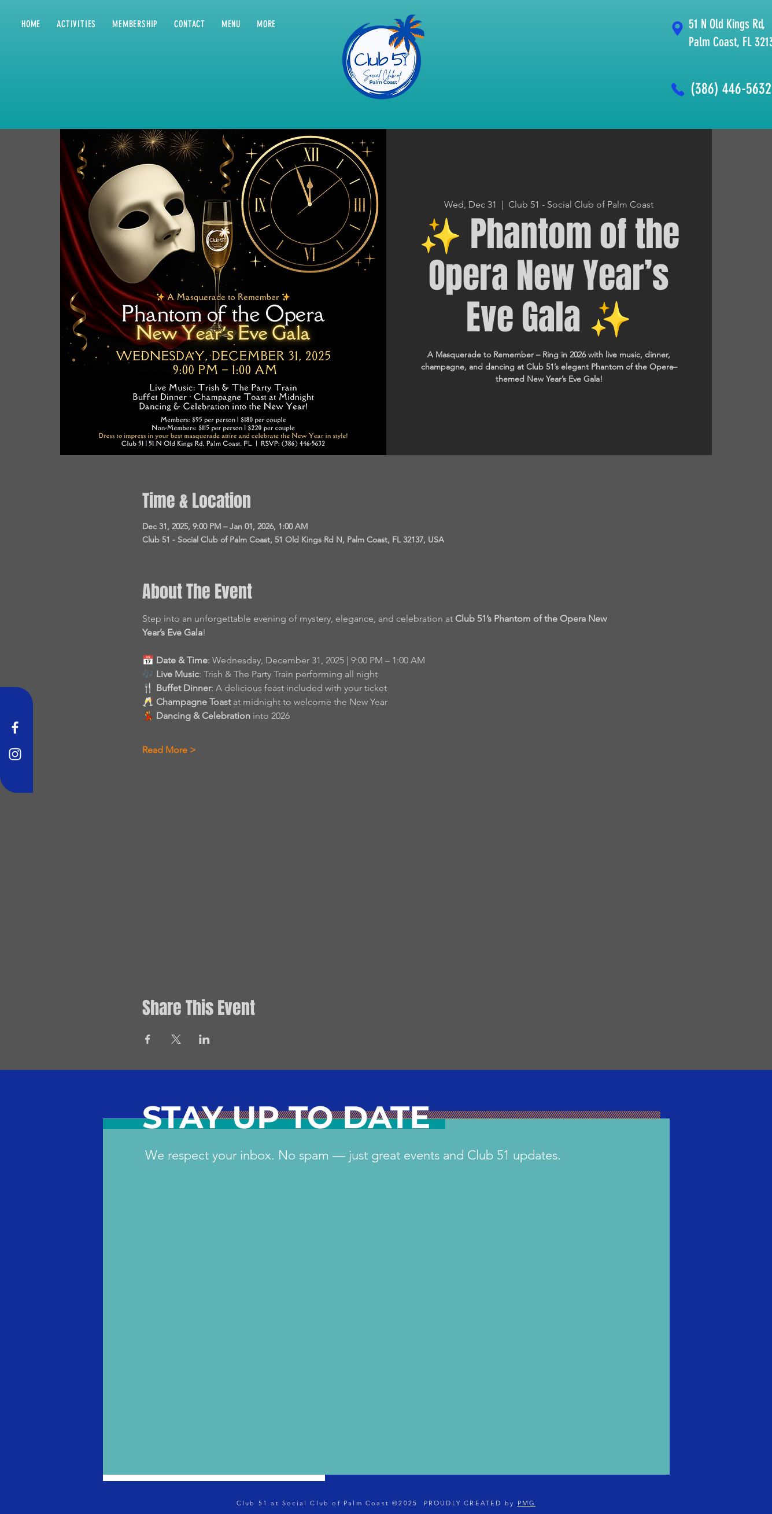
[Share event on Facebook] (147, 1039)
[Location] (678, 29)
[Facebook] (15, 727)
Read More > (169, 749)
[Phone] (678, 89)
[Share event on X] (176, 1039)
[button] (266, 24)
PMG (527, 1503)
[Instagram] (15, 754)
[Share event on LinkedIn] (204, 1039)
